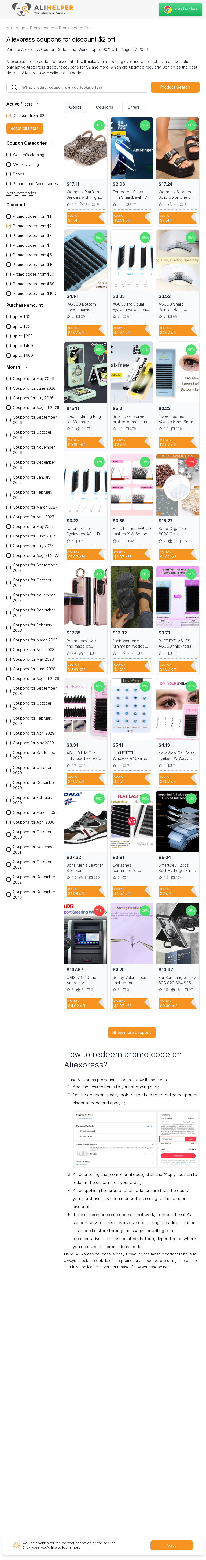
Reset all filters (25, 128)
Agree (172, 1545)
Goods (75, 107)
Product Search (175, 87)
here (35, 1548)
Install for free (179, 9)
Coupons (104, 107)
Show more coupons (132, 1032)
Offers (133, 107)
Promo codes (42, 28)
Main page (15, 28)
